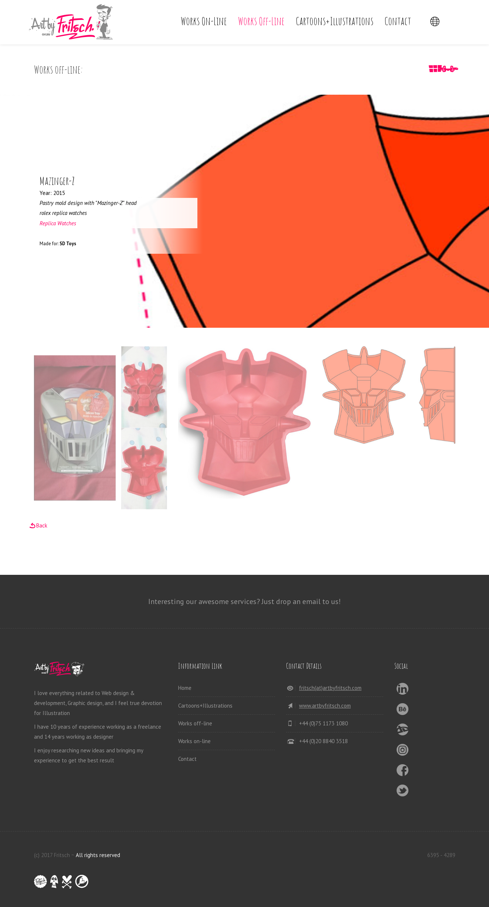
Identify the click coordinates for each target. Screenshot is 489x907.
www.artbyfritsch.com (325, 705)
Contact (397, 21)
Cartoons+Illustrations (334, 21)
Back (41, 525)
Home (184, 687)
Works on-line (204, 21)
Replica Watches (58, 223)
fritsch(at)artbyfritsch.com (330, 687)
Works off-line (261, 21)
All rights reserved (98, 855)
